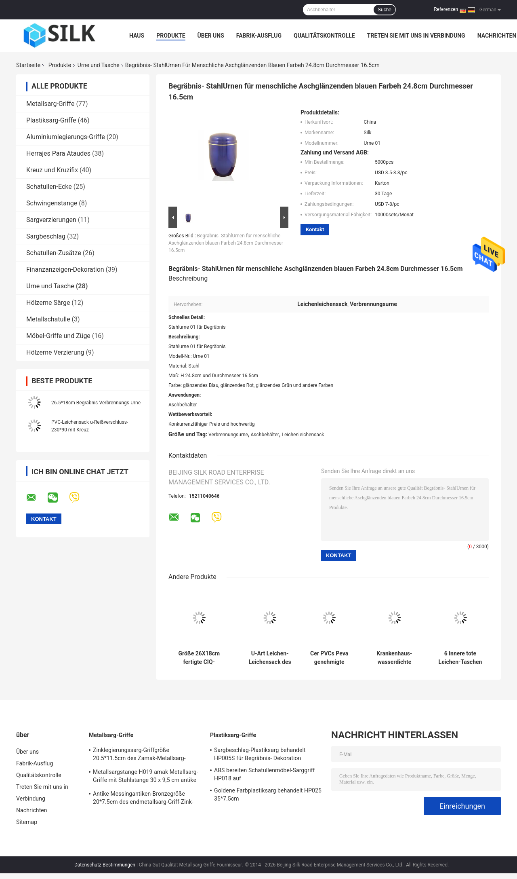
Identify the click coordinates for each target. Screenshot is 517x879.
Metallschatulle (48, 319)
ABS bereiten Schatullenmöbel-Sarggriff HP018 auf (264, 774)
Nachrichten (497, 35)
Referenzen (446, 9)
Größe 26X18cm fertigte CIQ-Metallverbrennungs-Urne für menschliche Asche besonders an (199, 658)
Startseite (28, 65)
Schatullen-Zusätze (53, 253)
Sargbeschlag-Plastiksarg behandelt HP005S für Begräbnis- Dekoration (260, 754)
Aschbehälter (265, 434)
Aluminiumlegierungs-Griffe (65, 137)
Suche (384, 10)
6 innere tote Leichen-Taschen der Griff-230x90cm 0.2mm (460, 658)
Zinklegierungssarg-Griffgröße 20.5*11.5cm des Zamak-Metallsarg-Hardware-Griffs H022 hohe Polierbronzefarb (139, 755)
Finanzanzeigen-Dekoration (65, 269)
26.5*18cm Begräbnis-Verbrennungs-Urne (96, 403)
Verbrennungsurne (228, 434)
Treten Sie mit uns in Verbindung (416, 35)
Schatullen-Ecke (49, 186)
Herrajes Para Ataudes (58, 153)
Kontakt (315, 229)
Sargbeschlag (45, 236)
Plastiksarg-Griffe (51, 120)
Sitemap (26, 822)
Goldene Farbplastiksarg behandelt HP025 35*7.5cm (268, 794)
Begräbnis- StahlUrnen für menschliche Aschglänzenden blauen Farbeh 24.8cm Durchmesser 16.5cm (225, 243)
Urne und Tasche (99, 65)
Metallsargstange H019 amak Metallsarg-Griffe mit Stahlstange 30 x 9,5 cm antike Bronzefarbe (145, 777)
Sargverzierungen (51, 220)
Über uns (211, 35)
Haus (136, 35)
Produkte (170, 35)
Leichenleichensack (303, 434)
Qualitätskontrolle (324, 35)
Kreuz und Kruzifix (52, 170)
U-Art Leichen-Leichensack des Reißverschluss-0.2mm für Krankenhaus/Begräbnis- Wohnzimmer (269, 658)
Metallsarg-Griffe (50, 104)
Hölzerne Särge (48, 302)
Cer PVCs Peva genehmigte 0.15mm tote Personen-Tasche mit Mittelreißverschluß (329, 658)
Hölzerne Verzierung (55, 352)
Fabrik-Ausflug (259, 35)
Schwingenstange (51, 203)
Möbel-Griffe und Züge (58, 336)
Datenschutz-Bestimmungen (104, 865)
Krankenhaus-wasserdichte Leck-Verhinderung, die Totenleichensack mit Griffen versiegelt (394, 658)
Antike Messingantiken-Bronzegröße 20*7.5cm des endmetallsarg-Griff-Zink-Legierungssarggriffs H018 (143, 798)
